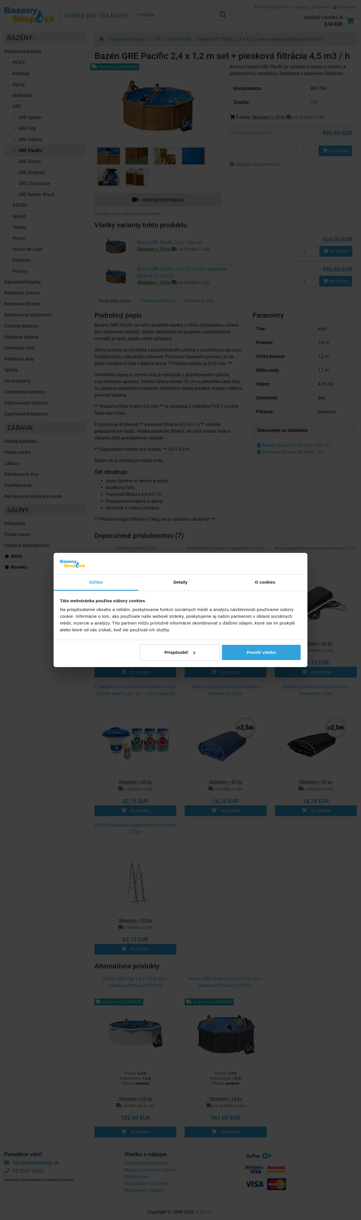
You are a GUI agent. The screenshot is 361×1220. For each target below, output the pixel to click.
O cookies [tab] (265, 582)
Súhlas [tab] (96, 582)
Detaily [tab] (180, 582)
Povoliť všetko (261, 652)
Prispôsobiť (179, 652)
